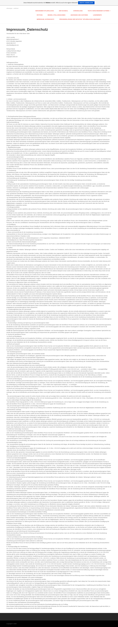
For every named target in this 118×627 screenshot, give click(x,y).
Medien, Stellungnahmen (56, 15)
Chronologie (78, 10)
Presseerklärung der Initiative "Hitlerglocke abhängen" (80, 19)
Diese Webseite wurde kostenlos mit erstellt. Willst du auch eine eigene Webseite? (59, 2)
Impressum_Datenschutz (45, 19)
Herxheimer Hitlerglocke (44, 10)
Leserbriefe (97, 15)
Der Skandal (63, 10)
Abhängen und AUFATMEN (79, 15)
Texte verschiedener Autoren (98, 10)
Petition (40, 15)
